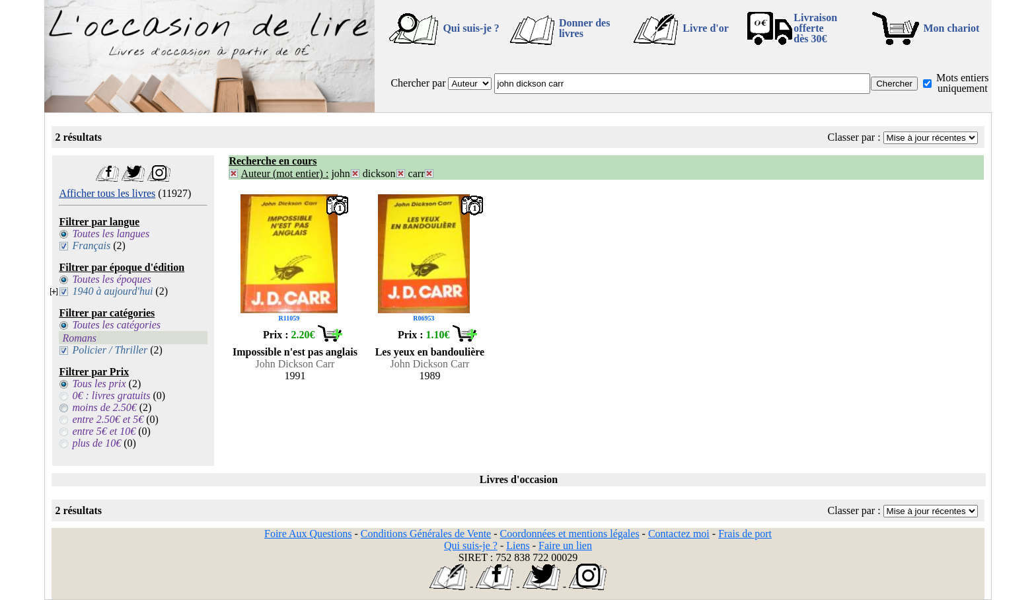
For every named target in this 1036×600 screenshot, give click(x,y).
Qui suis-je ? (471, 28)
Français (91, 245)
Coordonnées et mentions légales (570, 533)
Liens (518, 545)
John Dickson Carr (294, 363)
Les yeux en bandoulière (430, 351)
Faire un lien (565, 545)
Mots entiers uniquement (962, 83)
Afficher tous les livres (107, 193)
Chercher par (417, 83)
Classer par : (854, 137)
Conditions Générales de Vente (426, 533)
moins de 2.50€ (104, 407)
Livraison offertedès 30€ (815, 28)
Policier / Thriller (109, 350)
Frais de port (745, 533)
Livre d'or (705, 28)
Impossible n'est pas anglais (295, 351)
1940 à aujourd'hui (112, 291)
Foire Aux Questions (308, 533)
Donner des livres (584, 28)
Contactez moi (679, 533)
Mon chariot (952, 28)
